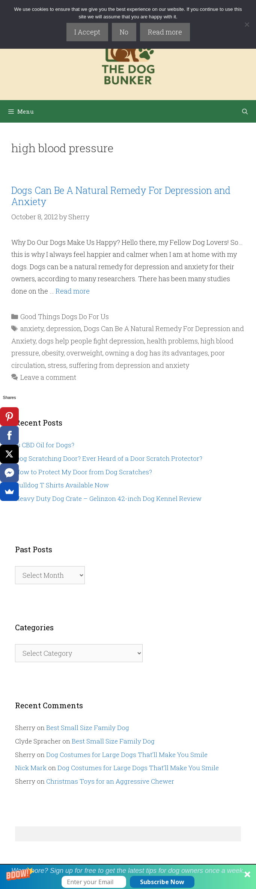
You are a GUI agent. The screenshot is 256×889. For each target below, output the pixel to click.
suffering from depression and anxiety (129, 365)
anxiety (32, 328)
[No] (246, 24)
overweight (84, 352)
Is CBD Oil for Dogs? (44, 445)
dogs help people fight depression (91, 340)
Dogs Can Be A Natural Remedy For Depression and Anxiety (120, 196)
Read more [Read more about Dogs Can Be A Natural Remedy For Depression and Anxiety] (73, 290)
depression (63, 328)
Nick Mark (31, 767)
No (124, 31)
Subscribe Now (162, 882)
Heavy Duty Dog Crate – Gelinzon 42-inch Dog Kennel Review (108, 498)
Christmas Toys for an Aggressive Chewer (110, 781)
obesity (53, 352)
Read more (165, 31)
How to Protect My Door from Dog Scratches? (83, 472)
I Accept (87, 31)
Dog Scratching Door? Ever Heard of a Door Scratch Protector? (108, 458)
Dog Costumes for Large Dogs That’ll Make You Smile (127, 754)
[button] (128, 877)
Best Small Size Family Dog (87, 727)
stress (57, 365)
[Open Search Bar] (245, 111)
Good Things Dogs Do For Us (64, 316)
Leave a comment (48, 377)
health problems (172, 340)
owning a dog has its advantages (156, 352)
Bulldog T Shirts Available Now (62, 485)
